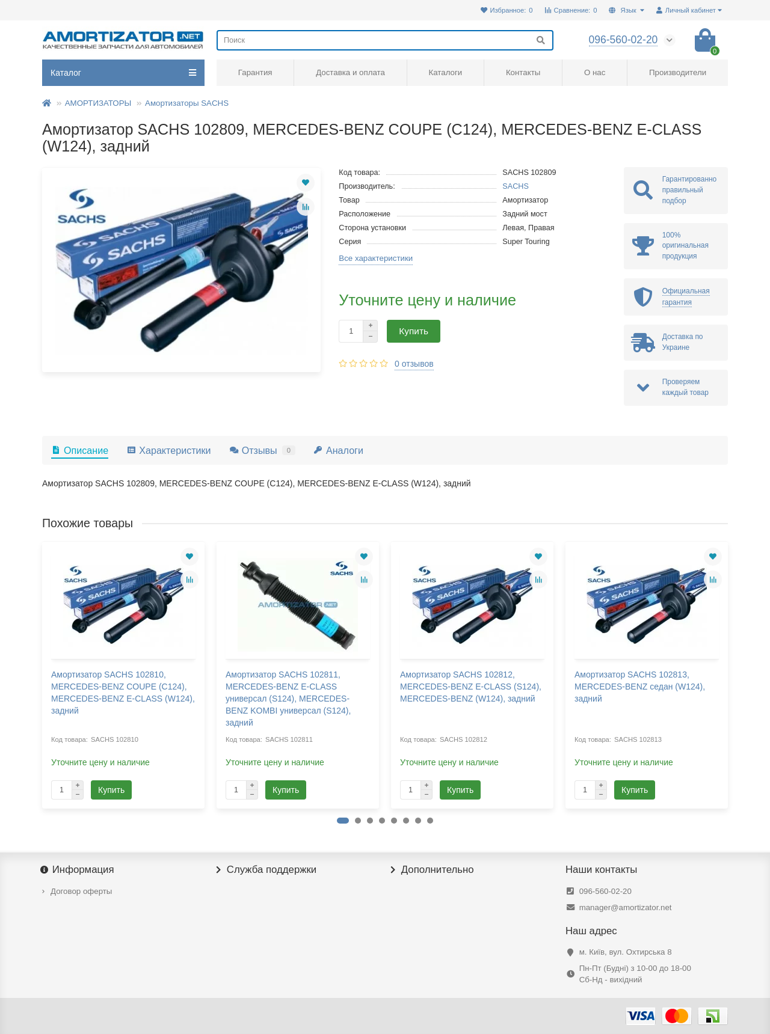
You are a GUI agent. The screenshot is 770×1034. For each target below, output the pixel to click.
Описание (79, 450)
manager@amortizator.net (625, 907)
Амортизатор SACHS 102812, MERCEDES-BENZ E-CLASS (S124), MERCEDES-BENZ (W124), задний (470, 686)
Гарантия (255, 72)
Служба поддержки (266, 869)
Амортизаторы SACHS (187, 103)
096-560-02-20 (605, 891)
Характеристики (168, 450)
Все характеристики (376, 258)
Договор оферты (81, 891)
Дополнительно (432, 869)
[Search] (385, 40)
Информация (78, 869)
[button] (343, 821)
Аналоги (338, 450)
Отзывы (262, 450)
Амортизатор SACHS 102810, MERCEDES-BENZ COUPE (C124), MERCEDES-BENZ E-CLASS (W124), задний (123, 692)
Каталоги (445, 72)
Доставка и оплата (350, 72)
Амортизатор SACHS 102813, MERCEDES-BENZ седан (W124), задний (639, 686)
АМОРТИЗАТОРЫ (98, 103)
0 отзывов (414, 364)
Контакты (523, 72)
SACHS (515, 186)
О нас (594, 72)
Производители (677, 72)
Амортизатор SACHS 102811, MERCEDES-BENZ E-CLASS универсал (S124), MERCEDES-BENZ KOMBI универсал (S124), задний (288, 698)
